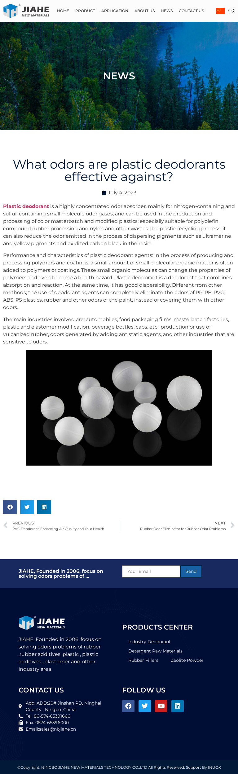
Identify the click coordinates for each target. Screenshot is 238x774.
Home (63, 10)
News (167, 10)
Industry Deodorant (149, 641)
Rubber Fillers (143, 660)
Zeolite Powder (187, 660)
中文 (225, 11)
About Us (144, 10)
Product (85, 10)
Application (114, 10)
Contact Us (191, 10)
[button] (10, 507)
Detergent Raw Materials (155, 651)
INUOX (214, 767)
